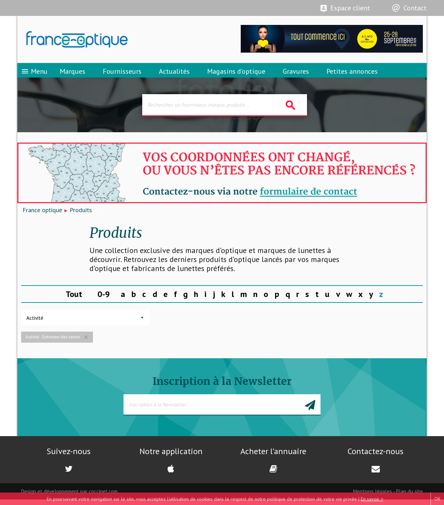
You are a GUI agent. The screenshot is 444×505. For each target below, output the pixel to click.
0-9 (103, 299)
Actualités (174, 74)
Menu (34, 74)
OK (437, 499)
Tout (74, 299)
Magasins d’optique (236, 74)
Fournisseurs (122, 74)
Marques (72, 74)
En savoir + (372, 499)
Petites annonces (352, 74)
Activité (34, 323)
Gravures (296, 74)
